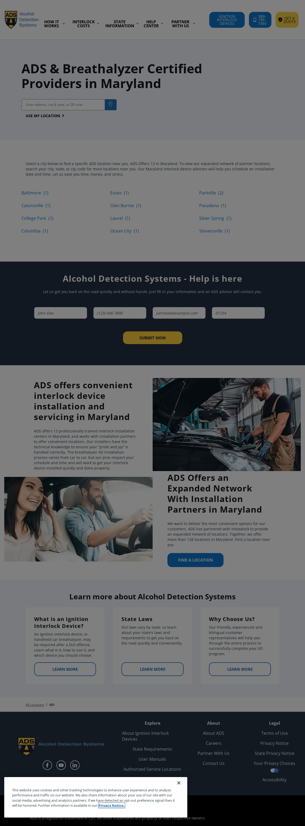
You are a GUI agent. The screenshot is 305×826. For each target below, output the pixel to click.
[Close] (179, 783)
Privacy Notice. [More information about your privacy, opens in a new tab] (112, 805)
